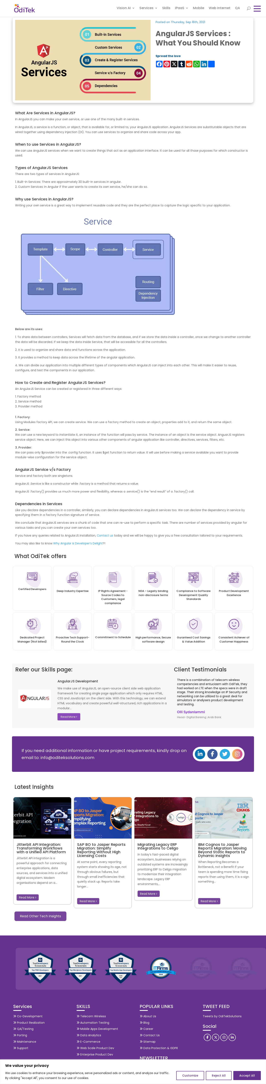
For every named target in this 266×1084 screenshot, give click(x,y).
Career (146, 1029)
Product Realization (29, 1023)
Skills (166, 9)
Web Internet (219, 9)
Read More (69, 717)
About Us (148, 1016)
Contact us (105, 535)
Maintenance (24, 1042)
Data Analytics (89, 1035)
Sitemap (148, 1042)
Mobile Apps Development (97, 1029)
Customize (190, 1075)
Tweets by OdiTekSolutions (222, 1016)
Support (20, 1048)
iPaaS (179, 9)
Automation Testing (93, 1023)
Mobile (198, 9)
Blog (144, 1023)
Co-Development (28, 1016)
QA (237, 9)
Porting (20, 1035)
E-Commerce (88, 1042)
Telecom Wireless (91, 1016)
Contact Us (150, 1035)
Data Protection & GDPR (159, 1048)
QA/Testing (23, 1029)
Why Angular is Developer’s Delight (78, 543)
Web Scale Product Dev (95, 1048)
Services (146, 9)
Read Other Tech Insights (40, 916)
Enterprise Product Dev (95, 1054)
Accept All (247, 1075)
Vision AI (124, 9)
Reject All (219, 1075)
